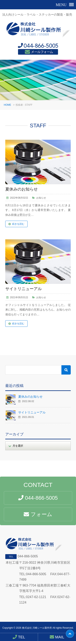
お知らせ (41, 197)
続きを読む (18, 224)
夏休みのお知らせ (21, 189)
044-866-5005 (28, 556)
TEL (19, 637)
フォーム (38, 514)
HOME (7, 104)
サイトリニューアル (23, 288)
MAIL (57, 637)
